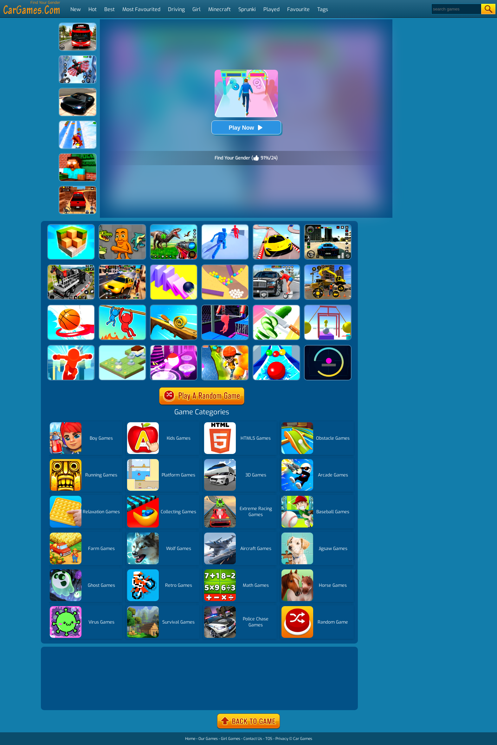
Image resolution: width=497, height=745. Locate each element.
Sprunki (247, 9)
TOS (268, 738)
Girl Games (230, 738)
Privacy (281, 738)
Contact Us (252, 738)
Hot (92, 9)
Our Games (208, 738)
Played (271, 9)
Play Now (246, 128)
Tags (322, 9)
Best (109, 9)
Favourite (298, 9)
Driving (176, 9)
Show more (63, 697)
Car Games (302, 738)
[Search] (456, 9)
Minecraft (219, 9)
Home (190, 738)
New (75, 9)
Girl (196, 9)
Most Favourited (141, 9)
